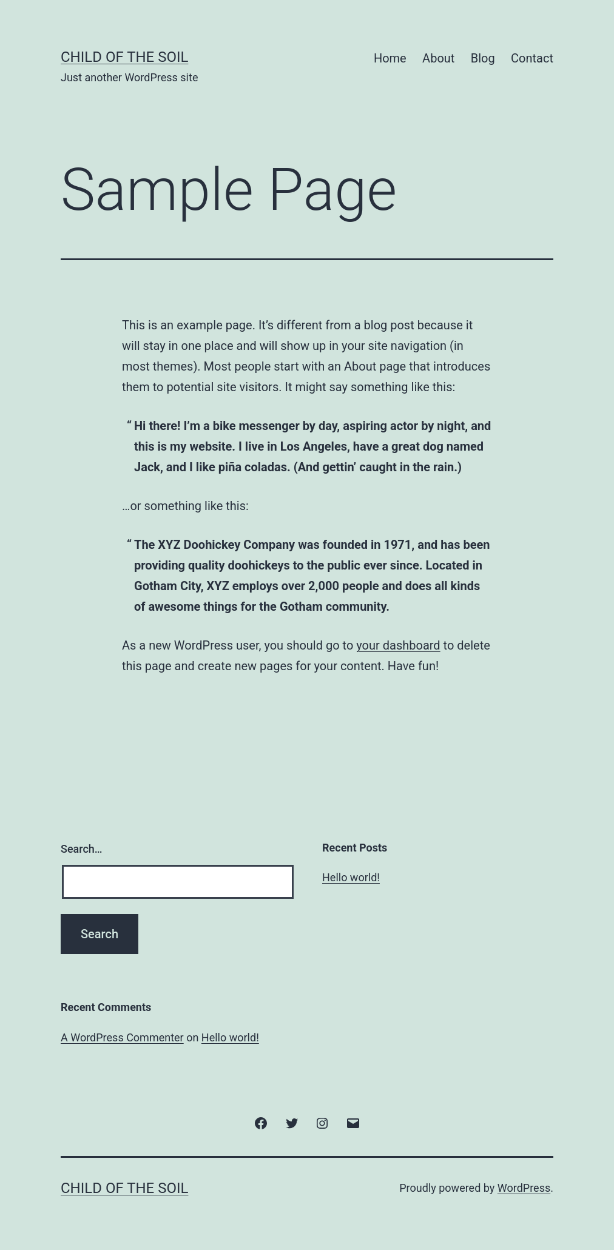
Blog (483, 58)
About (438, 58)
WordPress (524, 1187)
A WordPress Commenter (122, 1037)
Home (390, 58)
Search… (82, 848)
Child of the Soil (124, 57)
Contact (532, 58)
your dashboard (398, 645)
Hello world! (351, 877)
